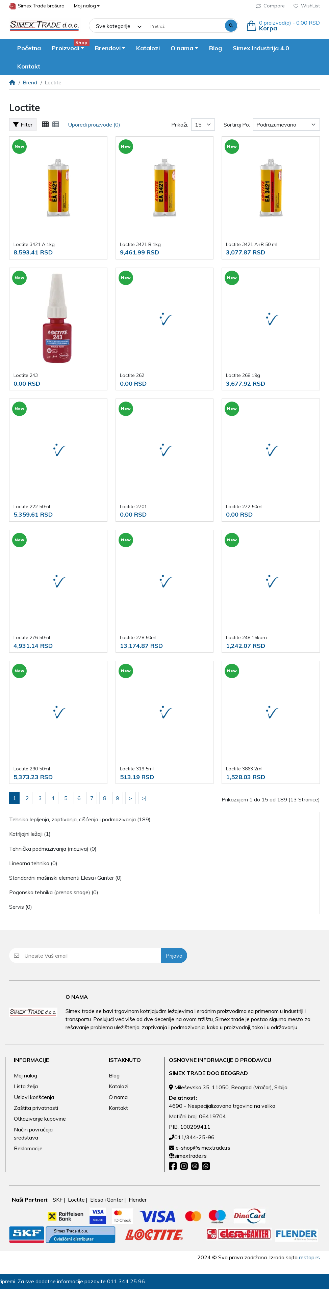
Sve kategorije (113, 26)
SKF (57, 1199)
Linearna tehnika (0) (33, 863)
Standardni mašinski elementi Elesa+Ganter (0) (65, 877)
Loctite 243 (26, 375)
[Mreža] (45, 124)
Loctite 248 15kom (246, 637)
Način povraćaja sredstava (33, 1133)
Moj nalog (25, 1075)
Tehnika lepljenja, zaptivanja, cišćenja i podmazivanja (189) (80, 819)
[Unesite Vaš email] (92, 955)
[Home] (12, 82)
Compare (270, 6)
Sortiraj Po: (237, 124)
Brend (30, 82)
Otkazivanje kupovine (40, 1118)
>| (144, 798)
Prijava (174, 955)
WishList (307, 6)
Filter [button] (22, 124)
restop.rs (309, 1257)
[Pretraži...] (184, 26)
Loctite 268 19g (243, 375)
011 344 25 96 (122, 1281)
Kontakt (118, 1107)
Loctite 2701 (133, 506)
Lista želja (26, 1086)
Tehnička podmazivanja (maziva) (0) (53, 848)
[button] (86, 6)
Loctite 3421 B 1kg (140, 244)
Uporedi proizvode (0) (94, 124)
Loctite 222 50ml (32, 506)
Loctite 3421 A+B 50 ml (251, 244)
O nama (118, 1097)
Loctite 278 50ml (138, 637)
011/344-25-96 (194, 1137)
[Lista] (55, 124)
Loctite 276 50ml (32, 637)
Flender (138, 1199)
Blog (114, 1075)
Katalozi (118, 1086)
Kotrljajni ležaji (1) (30, 833)
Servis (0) (20, 906)
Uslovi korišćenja (34, 1097)
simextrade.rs (190, 1155)
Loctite (76, 1199)
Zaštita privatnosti (36, 1107)
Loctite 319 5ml (137, 769)
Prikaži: (179, 124)
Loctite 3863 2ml (244, 769)
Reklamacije (28, 1148)
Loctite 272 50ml (244, 506)
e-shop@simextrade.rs (203, 1147)
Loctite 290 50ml (32, 769)
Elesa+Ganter (106, 1199)
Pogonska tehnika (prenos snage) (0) (53, 892)
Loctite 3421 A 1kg (34, 244)
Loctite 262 (132, 375)
